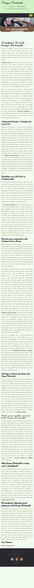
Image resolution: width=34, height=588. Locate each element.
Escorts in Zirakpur (23, 111)
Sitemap (16, 563)
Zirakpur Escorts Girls (7, 499)
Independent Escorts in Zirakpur (23, 350)
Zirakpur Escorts (6, 62)
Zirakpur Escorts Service (11, 155)
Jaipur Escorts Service (7, 545)
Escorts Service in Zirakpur (24, 458)
